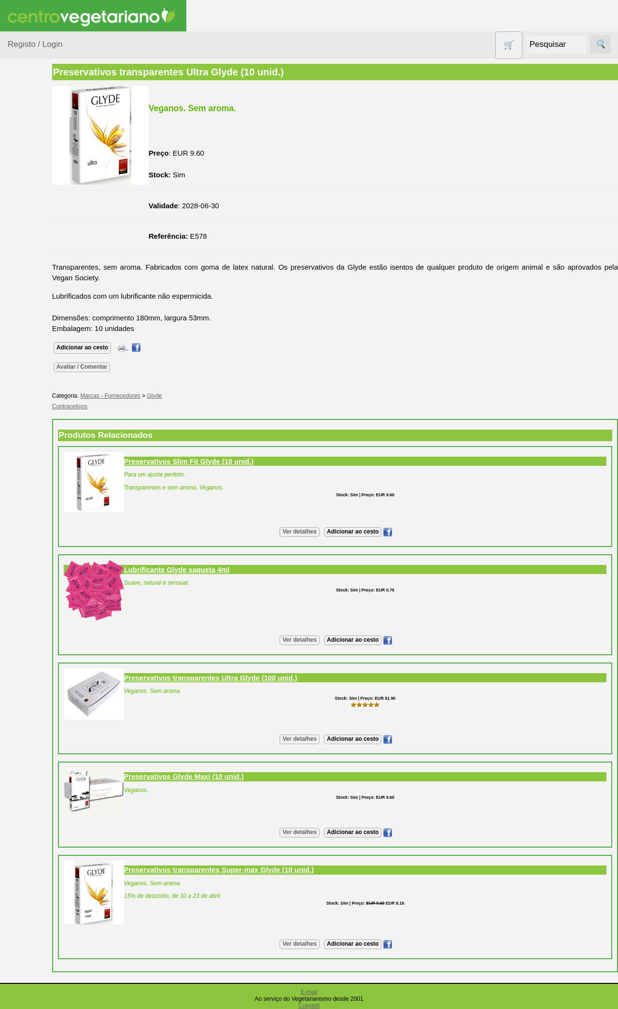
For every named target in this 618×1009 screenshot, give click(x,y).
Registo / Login (35, 44)
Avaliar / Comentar (126, 366)
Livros (29, 348)
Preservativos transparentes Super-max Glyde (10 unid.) (263, 870)
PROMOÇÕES (43, 425)
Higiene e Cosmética (36, 323)
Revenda (45, 884)
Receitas (45, 560)
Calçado (32, 203)
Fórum (41, 618)
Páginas (21, 516)
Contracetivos (41, 251)
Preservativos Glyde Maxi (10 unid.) (228, 776)
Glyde (198, 395)
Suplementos (40, 492)
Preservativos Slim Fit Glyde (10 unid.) (233, 461)
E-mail (309, 992)
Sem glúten (37, 444)
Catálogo (45, 720)
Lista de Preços (56, 736)
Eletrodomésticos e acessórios (47, 294)
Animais (32, 166)
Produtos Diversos (33, 401)
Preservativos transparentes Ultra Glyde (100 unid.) (255, 678)
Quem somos (52, 705)
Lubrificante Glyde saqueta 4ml (221, 570)
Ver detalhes (322, 531)
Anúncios (46, 575)
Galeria (42, 633)
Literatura (46, 649)
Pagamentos (28, 966)
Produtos (22, 123)
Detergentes (39, 270)
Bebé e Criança (44, 185)
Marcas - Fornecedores (155, 395)
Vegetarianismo (56, 544)
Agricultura (36, 148)
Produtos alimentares (38, 371)
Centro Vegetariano (38, 227)
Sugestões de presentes (41, 467)
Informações (28, 677)
